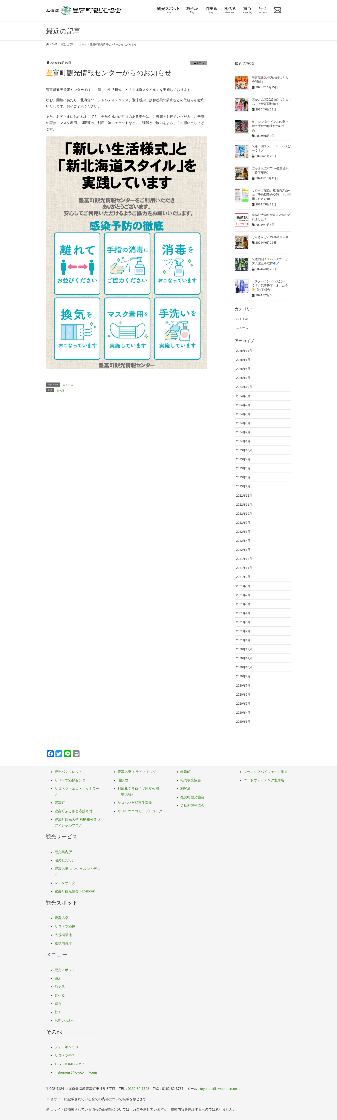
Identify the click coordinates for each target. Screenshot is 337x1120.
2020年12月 (244, 649)
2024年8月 (243, 396)
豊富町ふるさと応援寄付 (73, 811)
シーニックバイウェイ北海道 (265, 772)
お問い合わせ (65, 1020)
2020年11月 (244, 658)
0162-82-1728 (138, 1089)
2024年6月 (243, 414)
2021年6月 (243, 604)
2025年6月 (243, 359)
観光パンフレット (68, 772)
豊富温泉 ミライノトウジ (137, 772)
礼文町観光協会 (192, 797)
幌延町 (185, 772)
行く (58, 1012)
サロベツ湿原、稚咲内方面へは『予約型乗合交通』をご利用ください (271, 194)
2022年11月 (244, 504)
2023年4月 (243, 468)
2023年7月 (243, 459)
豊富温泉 (61, 918)
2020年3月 (243, 721)
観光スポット (65, 970)
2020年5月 (243, 703)
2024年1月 (243, 441)
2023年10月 (244, 450)
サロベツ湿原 (65, 926)
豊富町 (60, 803)
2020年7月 (243, 685)
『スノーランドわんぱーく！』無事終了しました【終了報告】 (270, 285)
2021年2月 (243, 631)
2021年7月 (243, 595)
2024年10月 (244, 387)
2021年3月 (243, 622)
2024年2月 (243, 432)
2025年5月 (243, 368)
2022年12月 (244, 495)
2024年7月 (243, 405)
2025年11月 (244, 350)
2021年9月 (243, 576)
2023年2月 (243, 486)
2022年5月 (243, 531)
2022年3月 (243, 549)
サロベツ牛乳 (65, 1055)
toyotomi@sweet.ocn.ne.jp (220, 1089)
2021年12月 (244, 558)
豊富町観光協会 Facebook (75, 891)
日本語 (60, 390)
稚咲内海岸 (63, 943)
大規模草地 (63, 935)
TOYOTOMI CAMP (69, 1064)
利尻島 (185, 788)
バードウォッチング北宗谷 (264, 780)
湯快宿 (123, 780)
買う (58, 1003)
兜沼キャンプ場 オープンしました (77, 404)
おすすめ (242, 318)
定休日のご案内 (64, 414)
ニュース (199, 62)
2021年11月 (244, 567)
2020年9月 (243, 676)
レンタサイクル (67, 883)
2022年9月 (243, 522)
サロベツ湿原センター (72, 780)
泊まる (60, 986)
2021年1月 (243, 640)
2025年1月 (243, 377)
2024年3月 (243, 423)
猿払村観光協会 (192, 805)
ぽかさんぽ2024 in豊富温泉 (270, 237)
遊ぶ (58, 978)
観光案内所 (63, 852)
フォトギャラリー (68, 1047)
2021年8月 (243, 586)
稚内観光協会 (190, 780)
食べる (60, 995)
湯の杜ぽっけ (65, 860)
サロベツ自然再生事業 (135, 803)
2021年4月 (243, 613)
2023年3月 (243, 477)
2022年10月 (244, 513)
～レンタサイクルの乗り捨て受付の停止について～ (270, 126)
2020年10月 (244, 667)
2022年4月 (243, 540)
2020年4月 (243, 712)
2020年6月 (243, 694)
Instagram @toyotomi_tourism (78, 1072)
